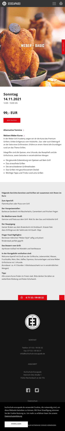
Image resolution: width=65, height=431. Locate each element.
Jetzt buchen (12, 120)
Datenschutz (32, 401)
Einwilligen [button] (16, 424)
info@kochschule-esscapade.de (32, 353)
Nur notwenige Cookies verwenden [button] (42, 425)
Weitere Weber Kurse (14, 135)
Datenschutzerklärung (13, 416)
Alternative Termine (13, 130)
